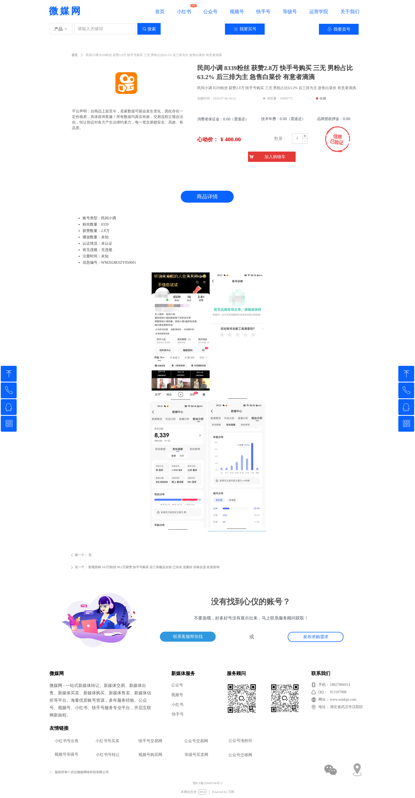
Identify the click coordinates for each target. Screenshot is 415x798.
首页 (74, 55)
